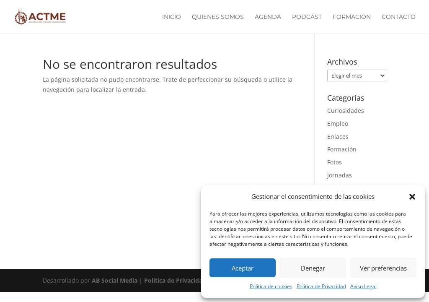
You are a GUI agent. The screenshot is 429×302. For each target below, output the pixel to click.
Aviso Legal (363, 286)
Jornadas (339, 175)
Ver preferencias (383, 268)
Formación (352, 17)
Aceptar (242, 268)
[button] (412, 197)
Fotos (334, 162)
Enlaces (338, 137)
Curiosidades (345, 111)
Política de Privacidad (321, 286)
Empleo (337, 124)
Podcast (307, 17)
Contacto (399, 17)
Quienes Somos (218, 17)
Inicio (171, 17)
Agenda (268, 17)
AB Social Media (115, 280)
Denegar (313, 268)
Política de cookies (271, 286)
